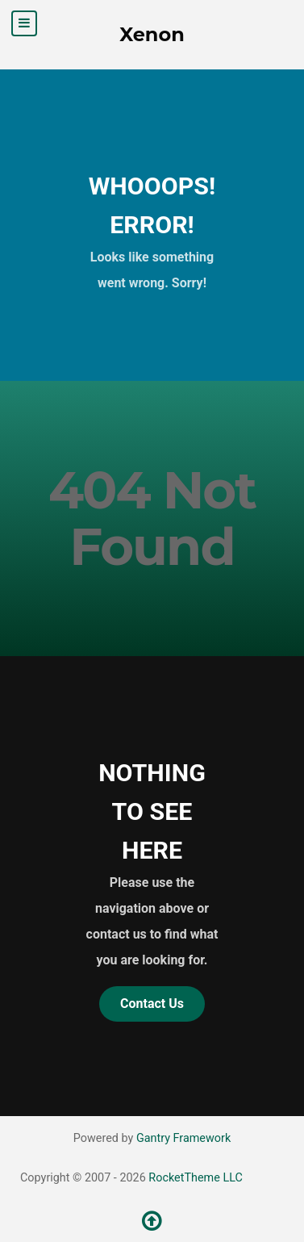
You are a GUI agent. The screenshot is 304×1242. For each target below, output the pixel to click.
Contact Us (152, 1003)
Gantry (183, 1138)
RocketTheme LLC (195, 1178)
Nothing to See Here (152, 811)
